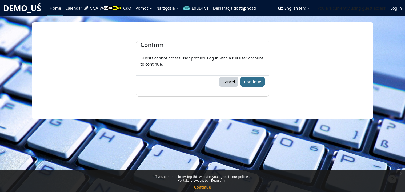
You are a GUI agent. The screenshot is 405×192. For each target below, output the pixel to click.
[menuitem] (87, 8)
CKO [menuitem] (127, 8)
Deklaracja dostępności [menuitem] (234, 8)
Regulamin (219, 180)
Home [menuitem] (55, 8)
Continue (202, 187)
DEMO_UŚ (22, 8)
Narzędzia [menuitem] (165, 8)
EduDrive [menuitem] (200, 8)
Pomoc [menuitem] (141, 8)
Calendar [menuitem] (73, 8)
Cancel (229, 81)
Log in (396, 8)
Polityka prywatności (194, 180)
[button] (294, 8)
